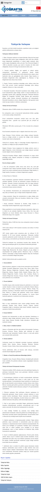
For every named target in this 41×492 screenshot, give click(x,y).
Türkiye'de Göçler (5, 474)
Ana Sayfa (5, 15)
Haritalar (14, 15)
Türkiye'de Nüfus (5, 462)
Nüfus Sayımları (5, 465)
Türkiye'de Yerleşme (6, 480)
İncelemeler (33, 15)
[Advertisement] (20, 29)
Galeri (23, 15)
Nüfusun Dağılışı (5, 471)
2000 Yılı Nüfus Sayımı (6, 477)
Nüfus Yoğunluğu (5, 468)
